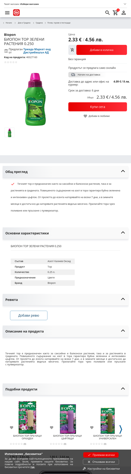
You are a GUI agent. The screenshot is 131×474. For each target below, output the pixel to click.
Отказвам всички (101, 462)
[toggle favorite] (96, 116)
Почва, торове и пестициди (57, 23)
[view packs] (97, 50)
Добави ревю (29, 315)
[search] (107, 12)
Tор (50, 266)
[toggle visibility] (65, 172)
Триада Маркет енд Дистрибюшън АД (37, 51)
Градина (38, 23)
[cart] (115, 12)
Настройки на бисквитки (101, 469)
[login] (123, 12)
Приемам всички (101, 455)
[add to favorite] (14, 428)
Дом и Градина (22, 23)
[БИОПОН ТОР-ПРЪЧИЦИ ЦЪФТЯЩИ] (67, 416)
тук (32, 467)
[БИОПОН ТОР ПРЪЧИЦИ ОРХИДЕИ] (27, 416)
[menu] (7, 12)
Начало (7, 23)
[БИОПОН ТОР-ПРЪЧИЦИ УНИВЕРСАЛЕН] (107, 416)
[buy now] (97, 106)
